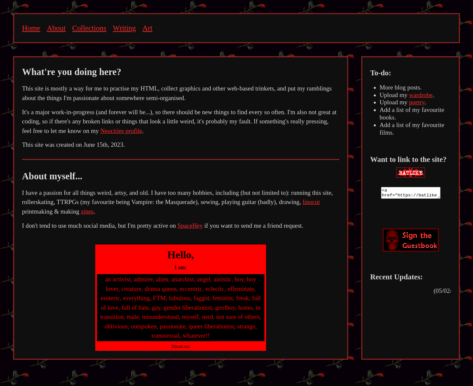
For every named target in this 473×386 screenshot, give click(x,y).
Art (147, 28)
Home (31, 28)
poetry (416, 102)
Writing (124, 28)
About (56, 28)
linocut (311, 201)
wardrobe (421, 94)
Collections (89, 28)
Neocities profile (121, 130)
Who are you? (180, 346)
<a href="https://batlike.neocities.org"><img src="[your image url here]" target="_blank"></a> (411, 194)
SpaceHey (190, 225)
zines (87, 211)
